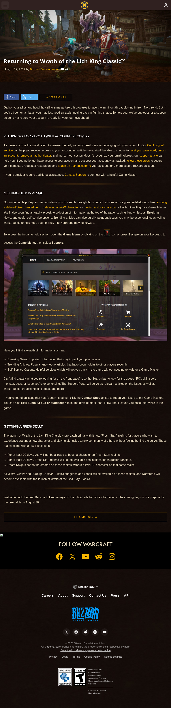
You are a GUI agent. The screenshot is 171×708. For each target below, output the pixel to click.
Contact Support (75, 174)
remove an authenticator (35, 155)
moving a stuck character (100, 207)
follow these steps (138, 160)
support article (149, 155)
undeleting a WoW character (60, 207)
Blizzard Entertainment (44, 69)
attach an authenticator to (74, 165)
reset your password (142, 150)
